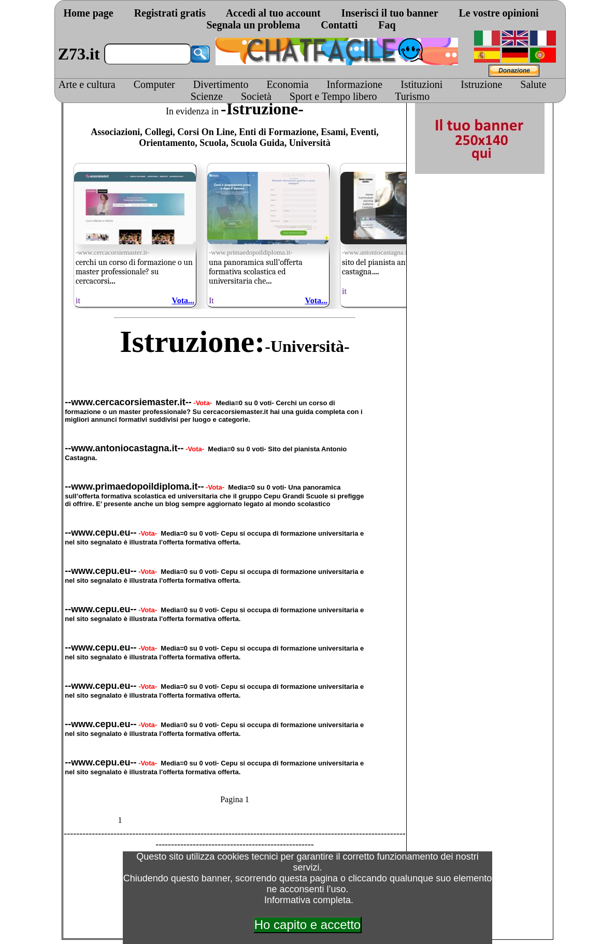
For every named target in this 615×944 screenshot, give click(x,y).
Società (256, 96)
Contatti (339, 25)
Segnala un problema (253, 25)
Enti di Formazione (277, 132)
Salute (533, 84)
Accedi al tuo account (273, 13)
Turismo (412, 96)
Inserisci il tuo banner (389, 13)
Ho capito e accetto (307, 925)
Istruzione (481, 84)
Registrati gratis (170, 13)
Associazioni (115, 132)
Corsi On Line (205, 132)
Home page (88, 13)
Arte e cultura (87, 84)
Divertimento (221, 84)
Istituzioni (421, 84)
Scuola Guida (257, 143)
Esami (333, 132)
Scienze (207, 96)
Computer (154, 84)
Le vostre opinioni (498, 13)
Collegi (159, 132)
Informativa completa (307, 900)
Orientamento (167, 143)
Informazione (354, 84)
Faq (386, 25)
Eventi (363, 132)
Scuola (212, 143)
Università (310, 143)
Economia (287, 84)
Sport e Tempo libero (333, 96)
